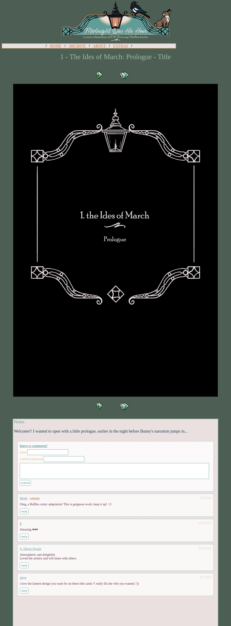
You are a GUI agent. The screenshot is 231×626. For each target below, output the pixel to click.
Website (35, 501)
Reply (24, 514)
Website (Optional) (31, 459)
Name (23, 452)
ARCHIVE (77, 46)
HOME (55, 46)
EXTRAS (120, 46)
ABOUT (99, 46)
